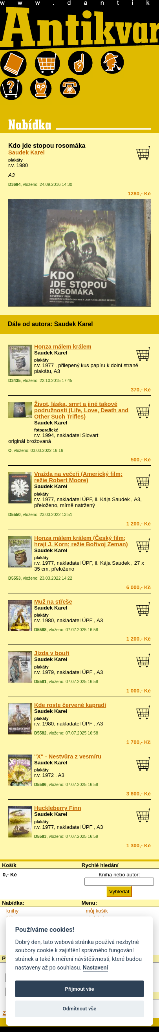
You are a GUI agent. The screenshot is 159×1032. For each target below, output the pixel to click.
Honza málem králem (62, 346)
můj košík (97, 911)
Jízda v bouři (51, 653)
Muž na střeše (53, 602)
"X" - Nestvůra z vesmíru (67, 756)
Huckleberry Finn (57, 808)
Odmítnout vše (80, 1009)
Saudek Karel (26, 152)
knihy (12, 911)
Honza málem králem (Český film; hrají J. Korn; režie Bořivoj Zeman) (81, 541)
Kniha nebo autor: (119, 875)
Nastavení (95, 967)
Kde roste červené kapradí (70, 705)
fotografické (46, 430)
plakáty (15, 160)
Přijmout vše (79, 989)
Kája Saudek (115, 499)
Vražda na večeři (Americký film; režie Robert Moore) (78, 477)
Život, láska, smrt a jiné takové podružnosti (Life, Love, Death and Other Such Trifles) (81, 410)
